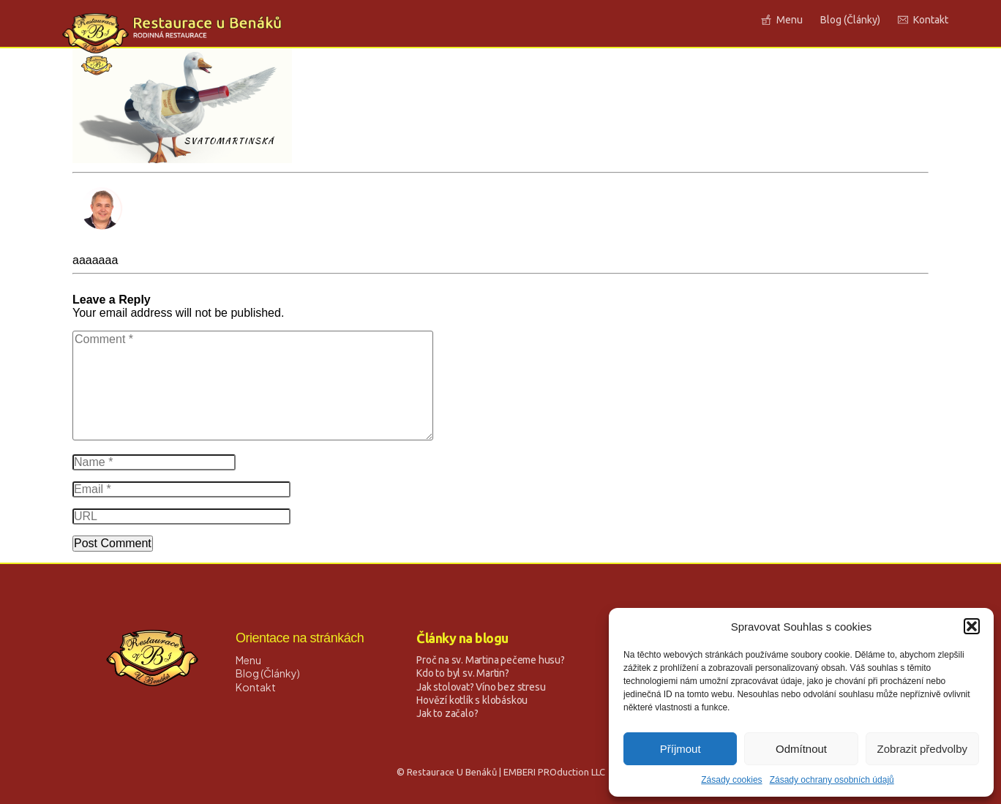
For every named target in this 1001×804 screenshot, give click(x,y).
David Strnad (106, 247)
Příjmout (680, 749)
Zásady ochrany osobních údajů (832, 780)
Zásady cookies (731, 780)
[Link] (782, 20)
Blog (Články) (268, 673)
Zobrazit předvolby (922, 749)
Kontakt (256, 687)
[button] (971, 626)
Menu (248, 659)
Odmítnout (801, 749)
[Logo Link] (172, 33)
